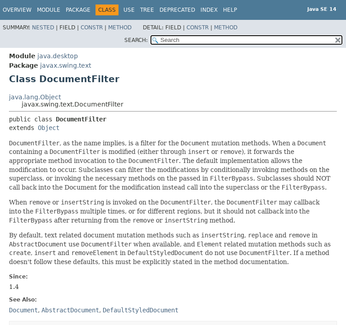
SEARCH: (136, 40)
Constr (92, 27)
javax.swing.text (65, 65)
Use (129, 10)
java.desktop (57, 56)
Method (120, 27)
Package (78, 10)
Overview (17, 10)
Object (48, 127)
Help (230, 10)
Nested (43, 27)
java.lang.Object (35, 97)
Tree (147, 10)
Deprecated (177, 10)
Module (48, 10)
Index (209, 10)
